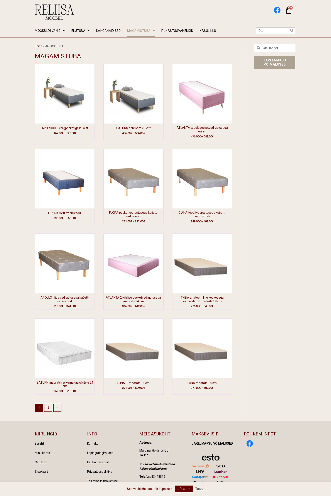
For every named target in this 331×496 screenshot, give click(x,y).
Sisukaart (41, 471)
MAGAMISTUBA (141, 30)
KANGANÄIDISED (108, 30)
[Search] (292, 31)
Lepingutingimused (100, 453)
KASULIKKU (208, 30)
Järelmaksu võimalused (212, 443)
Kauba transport (98, 462)
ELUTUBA (80, 30)
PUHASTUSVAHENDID (177, 30)
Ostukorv (41, 462)
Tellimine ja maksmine (102, 481)
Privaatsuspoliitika (99, 471)
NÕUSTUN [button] (184, 489)
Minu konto (42, 453)
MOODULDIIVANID (50, 30)
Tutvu (199, 489)
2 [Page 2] (48, 407)
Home (38, 46)
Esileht (39, 443)
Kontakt (92, 443)
